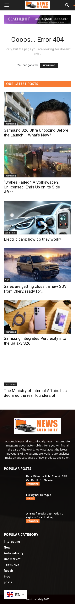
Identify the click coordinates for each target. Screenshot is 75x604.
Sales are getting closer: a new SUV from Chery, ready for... (35, 289)
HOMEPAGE (49, 65)
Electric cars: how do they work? (32, 239)
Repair (30, 498)
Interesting (10, 123)
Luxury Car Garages (38, 495)
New (7, 280)
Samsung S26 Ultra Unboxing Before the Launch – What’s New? (36, 132)
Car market (10, 232)
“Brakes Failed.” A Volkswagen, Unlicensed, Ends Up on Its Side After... (32, 187)
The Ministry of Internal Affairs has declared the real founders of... (35, 393)
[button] (6, 5)
